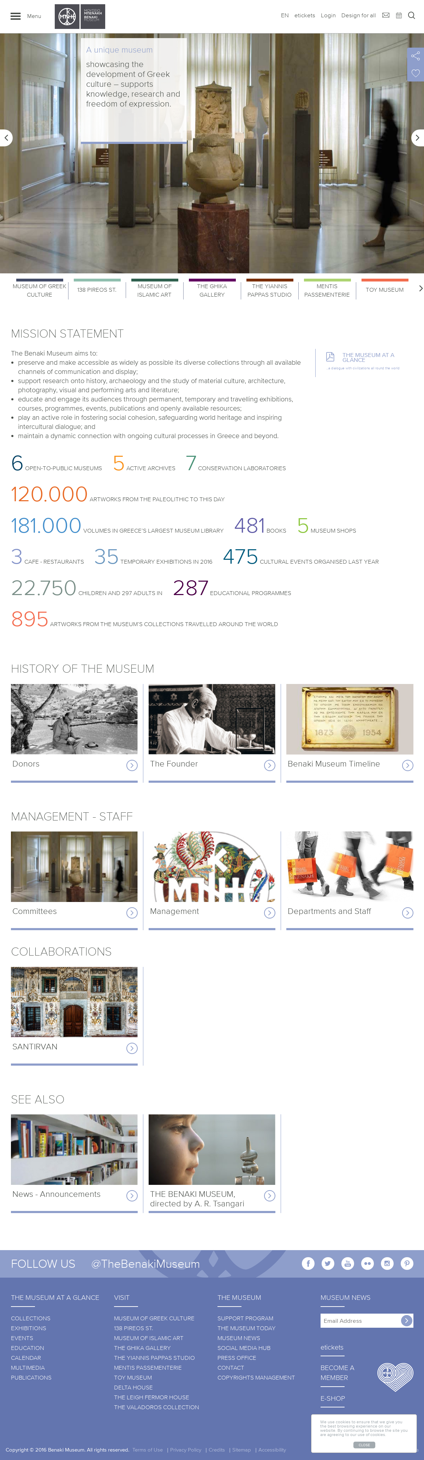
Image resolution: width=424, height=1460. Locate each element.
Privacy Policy (185, 1449)
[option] (212, 153)
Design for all (358, 15)
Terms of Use (147, 1449)
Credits (217, 1449)
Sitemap (241, 1449)
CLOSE (364, 1444)
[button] (6, 137)
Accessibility (272, 1449)
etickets (304, 15)
